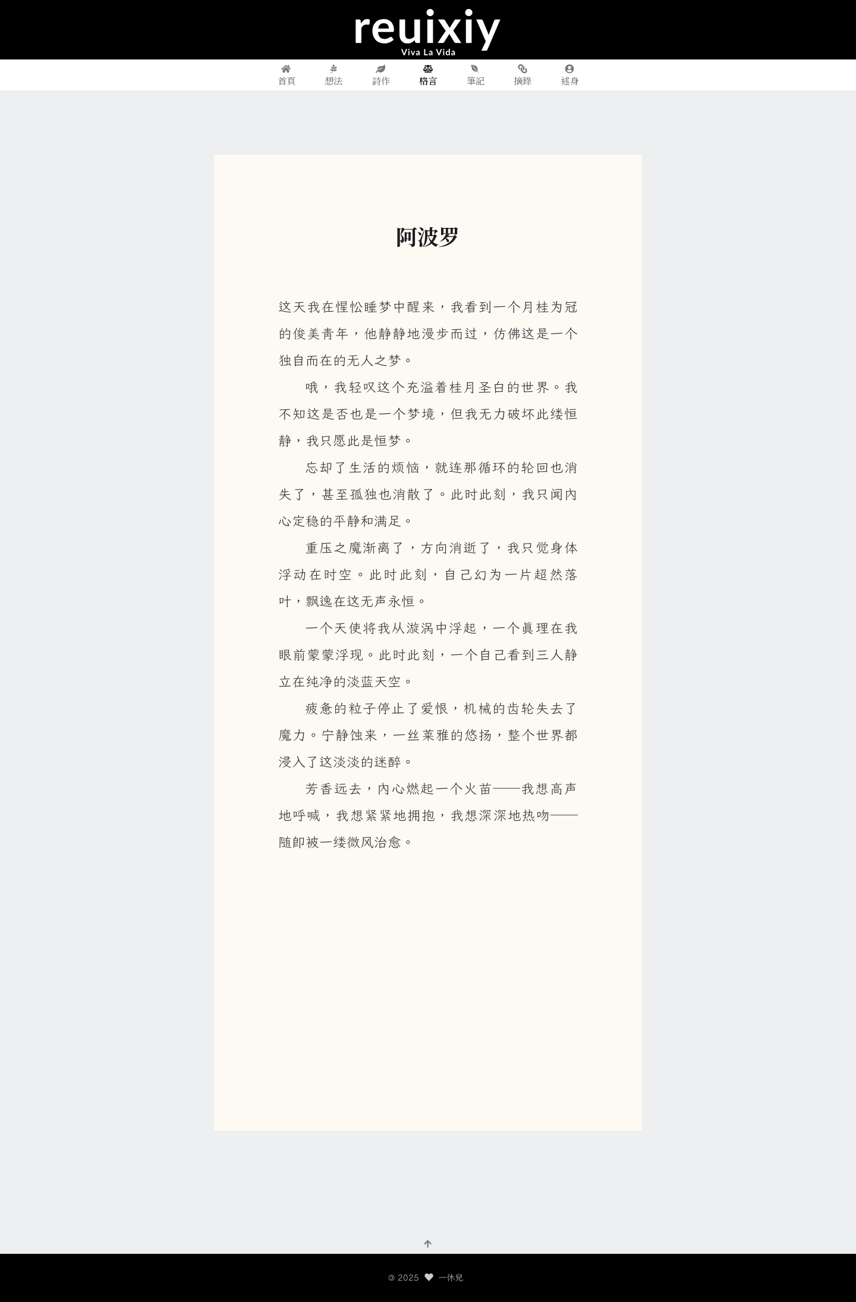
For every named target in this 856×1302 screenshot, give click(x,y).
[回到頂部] (428, 1243)
